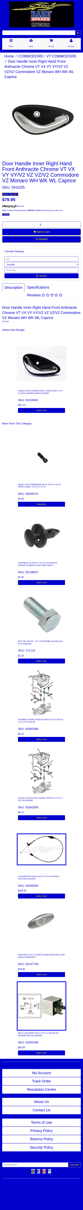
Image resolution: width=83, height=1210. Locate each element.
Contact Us (41, 1110)
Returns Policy (41, 1139)
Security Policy (41, 1147)
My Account (41, 1073)
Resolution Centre (41, 1089)
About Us (41, 1102)
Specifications (38, 287)
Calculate (41, 276)
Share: (10, 194)
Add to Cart (41, 231)
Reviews (44, 295)
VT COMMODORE (61, 56)
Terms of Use (41, 1122)
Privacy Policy (41, 1131)
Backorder (41, 504)
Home (9, 56)
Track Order (41, 1081)
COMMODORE (30, 56)
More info (13, 206)
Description (13, 287)
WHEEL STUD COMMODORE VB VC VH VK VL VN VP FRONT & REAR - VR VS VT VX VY (39, 486)
